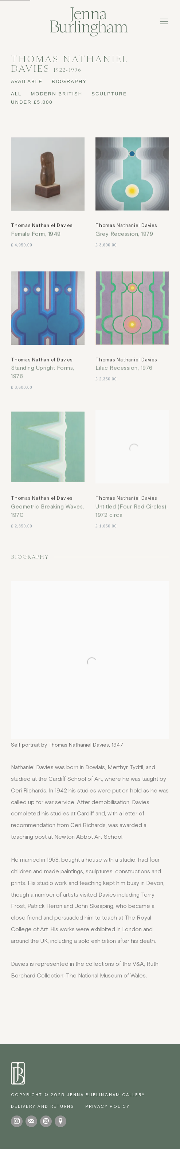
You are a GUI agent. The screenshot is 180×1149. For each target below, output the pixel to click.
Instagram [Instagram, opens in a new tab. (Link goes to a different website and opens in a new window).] (17, 1121)
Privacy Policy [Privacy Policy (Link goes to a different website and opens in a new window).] (107, 1106)
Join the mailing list (31, 1121)
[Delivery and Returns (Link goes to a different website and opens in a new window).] (42, 1106)
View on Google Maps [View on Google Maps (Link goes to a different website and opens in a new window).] (60, 1121)
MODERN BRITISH (56, 94)
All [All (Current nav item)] (16, 94)
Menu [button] (163, 21)
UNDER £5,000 (32, 102)
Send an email (46, 1121)
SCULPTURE (109, 94)
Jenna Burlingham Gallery (90, 21)
